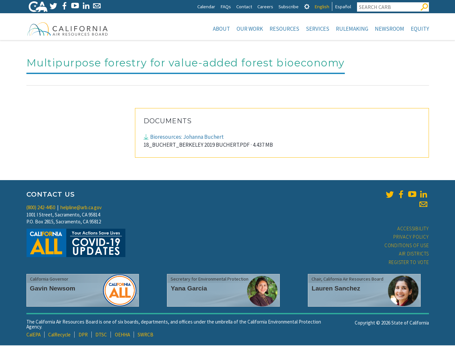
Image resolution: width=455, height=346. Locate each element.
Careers (265, 6)
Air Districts (414, 254)
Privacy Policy (411, 237)
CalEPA (33, 335)
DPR (83, 335)
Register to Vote (409, 263)
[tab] (307, 6)
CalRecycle (59, 335)
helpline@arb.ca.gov (81, 208)
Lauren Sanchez (335, 289)
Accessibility (413, 229)
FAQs (225, 6)
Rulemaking (352, 28)
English (321, 6)
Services (317, 28)
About (221, 28)
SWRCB (145, 335)
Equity (420, 28)
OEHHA (122, 335)
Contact (244, 6)
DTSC (101, 335)
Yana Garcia (189, 289)
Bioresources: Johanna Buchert (187, 137)
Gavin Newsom (53, 289)
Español (343, 6)
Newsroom (389, 28)
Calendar (206, 6)
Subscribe (288, 6)
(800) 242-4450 (40, 208)
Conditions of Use (406, 246)
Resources (284, 28)
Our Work (250, 28)
